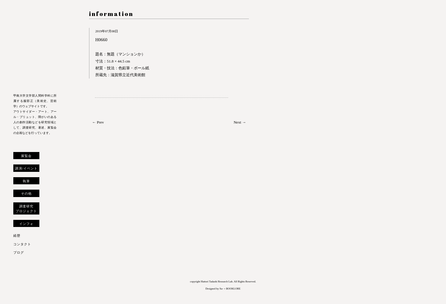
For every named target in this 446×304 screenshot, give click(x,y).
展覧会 (26, 156)
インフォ (26, 223)
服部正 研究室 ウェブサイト (35, 48)
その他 (26, 193)
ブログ (18, 252)
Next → (240, 122)
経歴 (16, 235)
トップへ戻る (17, 293)
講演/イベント (26, 168)
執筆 (26, 181)
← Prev (98, 122)
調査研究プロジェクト (26, 208)
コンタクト (22, 244)
